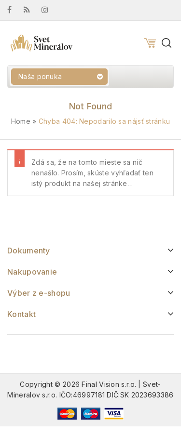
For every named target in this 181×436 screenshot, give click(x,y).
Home (20, 121)
